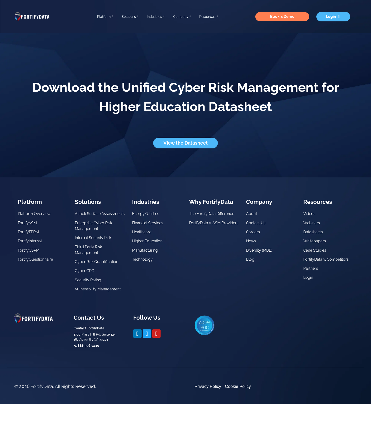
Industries (155, 17)
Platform (105, 17)
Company (182, 17)
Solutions (130, 17)
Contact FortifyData (89, 354)
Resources (208, 17)
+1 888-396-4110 (86, 371)
